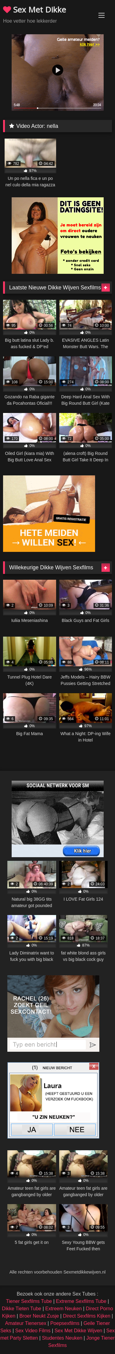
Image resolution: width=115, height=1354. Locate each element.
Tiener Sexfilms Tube (29, 1301)
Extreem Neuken (63, 1308)
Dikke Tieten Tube (21, 1308)
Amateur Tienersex (25, 1323)
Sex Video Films (33, 1330)
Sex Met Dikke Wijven (78, 1330)
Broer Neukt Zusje (39, 1316)
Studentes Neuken (62, 1338)
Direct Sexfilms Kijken (86, 1316)
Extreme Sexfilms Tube (81, 1301)
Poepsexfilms (64, 1323)
